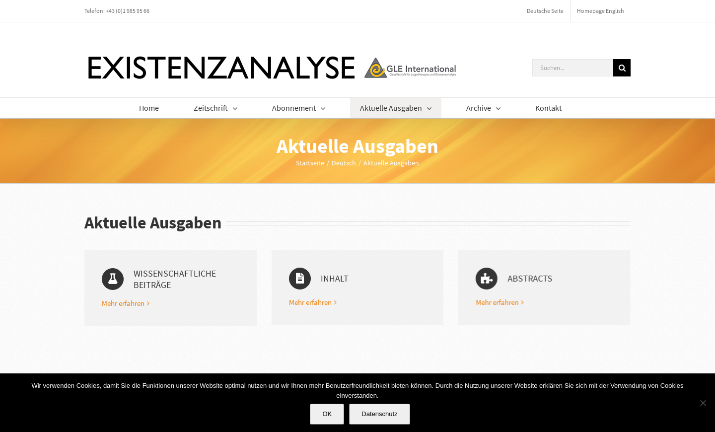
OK (327, 414)
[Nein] (703, 403)
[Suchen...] (572, 67)
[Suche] (622, 67)
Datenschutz (379, 414)
